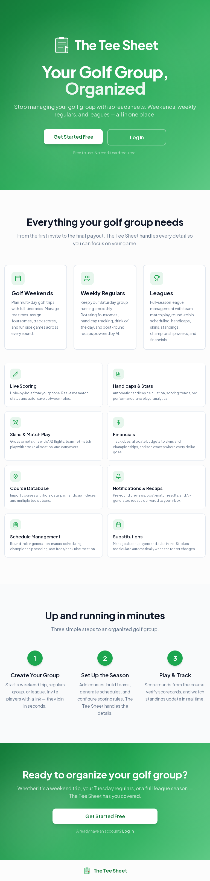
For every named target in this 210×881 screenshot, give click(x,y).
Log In (137, 137)
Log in (128, 831)
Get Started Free (73, 136)
